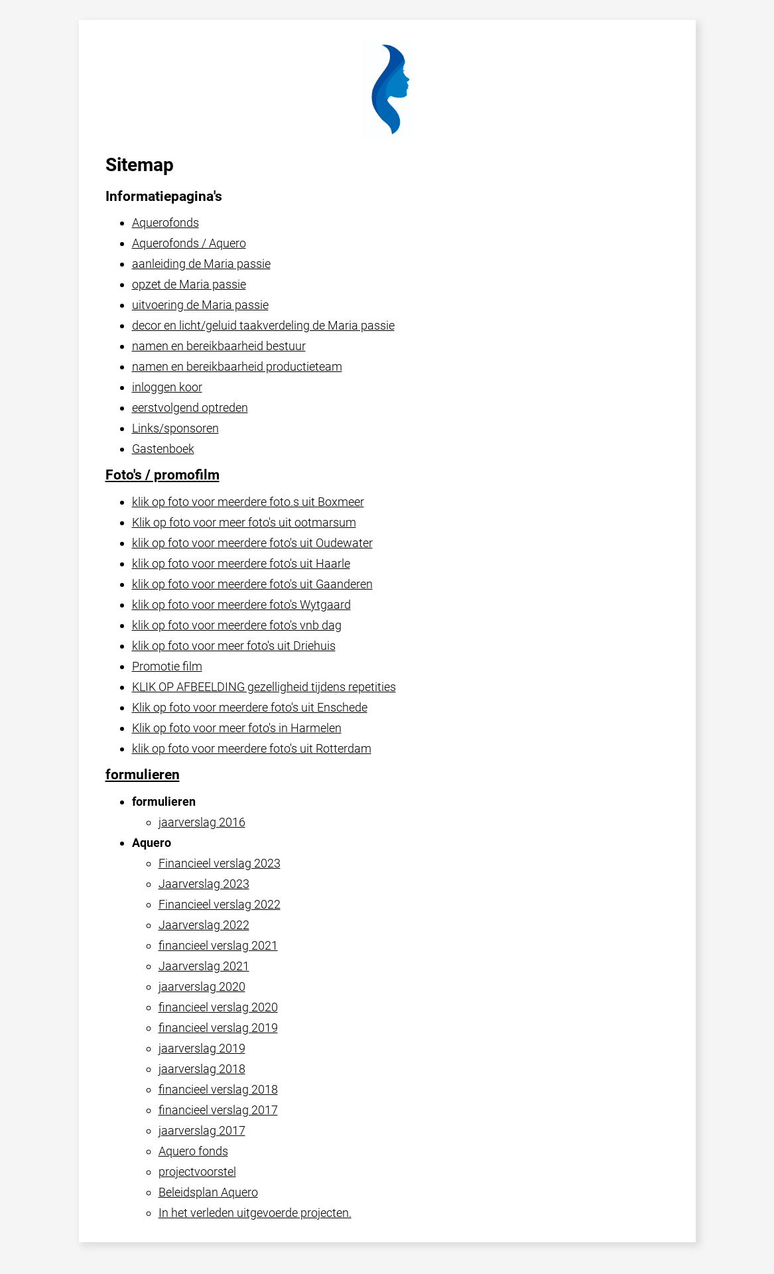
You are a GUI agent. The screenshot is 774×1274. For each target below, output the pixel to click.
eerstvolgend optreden (190, 407)
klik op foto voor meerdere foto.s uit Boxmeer (248, 502)
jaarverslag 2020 (202, 986)
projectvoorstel (197, 1171)
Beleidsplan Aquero (208, 1192)
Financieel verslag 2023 (220, 863)
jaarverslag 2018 (202, 1069)
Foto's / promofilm (162, 475)
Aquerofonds (165, 222)
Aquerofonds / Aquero (189, 243)
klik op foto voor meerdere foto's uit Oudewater (252, 543)
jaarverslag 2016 (202, 822)
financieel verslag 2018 (218, 1089)
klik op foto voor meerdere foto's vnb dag (237, 625)
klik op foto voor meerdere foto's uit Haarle (241, 563)
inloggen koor (167, 387)
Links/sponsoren (175, 428)
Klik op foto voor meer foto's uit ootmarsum (244, 522)
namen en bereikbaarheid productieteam (237, 366)
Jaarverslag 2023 (204, 884)
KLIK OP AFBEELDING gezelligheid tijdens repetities (264, 687)
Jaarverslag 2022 (204, 925)
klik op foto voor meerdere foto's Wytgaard (241, 604)
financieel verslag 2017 (218, 1110)
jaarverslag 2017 (202, 1130)
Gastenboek (163, 449)
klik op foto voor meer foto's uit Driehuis (234, 646)
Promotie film (167, 666)
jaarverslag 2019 (202, 1048)
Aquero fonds (193, 1151)
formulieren (142, 775)
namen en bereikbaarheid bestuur (219, 346)
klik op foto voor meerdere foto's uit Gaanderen (252, 584)
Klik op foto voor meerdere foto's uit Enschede (249, 707)
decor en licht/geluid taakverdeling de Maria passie (263, 325)
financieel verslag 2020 (218, 1007)
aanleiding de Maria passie (201, 264)
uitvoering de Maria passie (200, 305)
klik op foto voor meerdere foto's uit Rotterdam (251, 748)
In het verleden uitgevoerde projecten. (255, 1213)
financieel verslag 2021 (218, 945)
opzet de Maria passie (189, 284)
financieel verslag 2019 (218, 1028)
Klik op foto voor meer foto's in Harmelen (237, 728)
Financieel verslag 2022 (220, 904)
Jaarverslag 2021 (204, 966)
